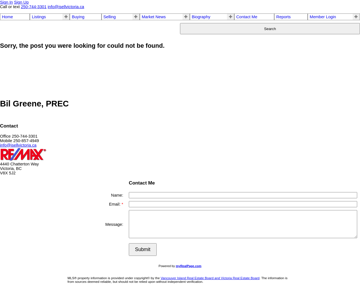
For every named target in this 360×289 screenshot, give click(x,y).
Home (7, 17)
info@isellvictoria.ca (18, 145)
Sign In (6, 2)
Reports (283, 17)
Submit (142, 249)
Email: (115, 204)
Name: (117, 195)
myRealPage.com (188, 266)
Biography (201, 17)
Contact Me (246, 17)
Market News (154, 17)
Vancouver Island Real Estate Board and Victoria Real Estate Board (210, 278)
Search (270, 29)
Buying (78, 17)
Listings (39, 17)
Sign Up (21, 2)
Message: (114, 224)
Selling (110, 17)
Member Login (323, 17)
